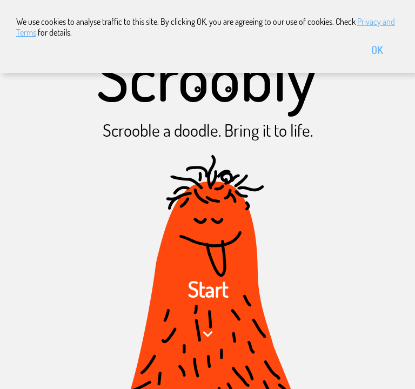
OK (377, 50)
